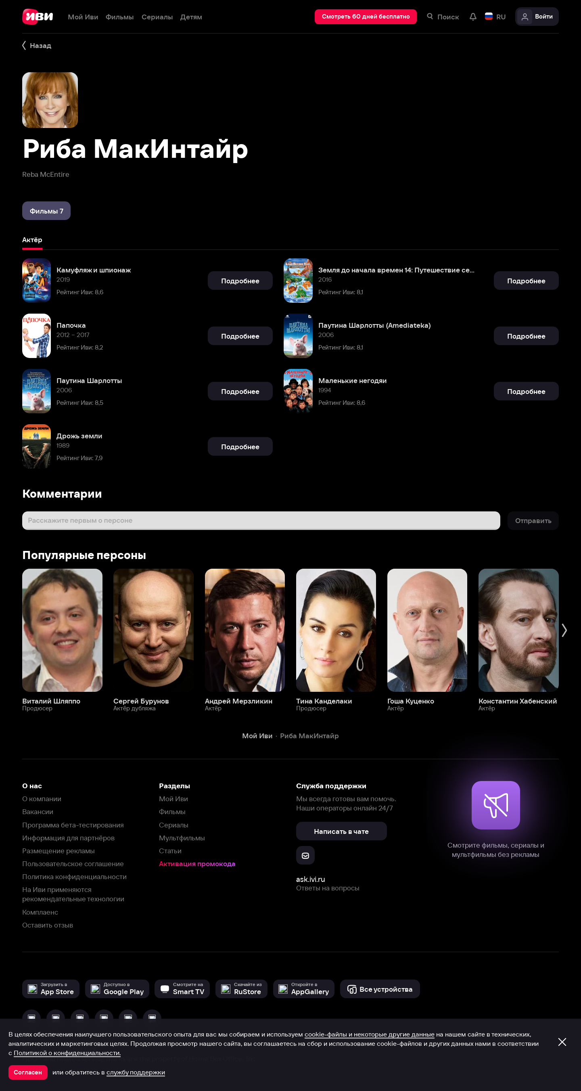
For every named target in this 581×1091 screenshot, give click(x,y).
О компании (41, 798)
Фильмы (172, 811)
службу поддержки (136, 1072)
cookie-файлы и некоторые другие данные (370, 1034)
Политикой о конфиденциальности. (67, 1052)
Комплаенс (40, 912)
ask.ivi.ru (310, 879)
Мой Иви (173, 798)
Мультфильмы (182, 838)
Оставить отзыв (47, 925)
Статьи (170, 850)
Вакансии (37, 811)
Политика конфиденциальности (74, 876)
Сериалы (173, 825)
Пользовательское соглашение (73, 863)
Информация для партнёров (68, 838)
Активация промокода (197, 863)
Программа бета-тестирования (73, 825)
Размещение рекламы (58, 850)
